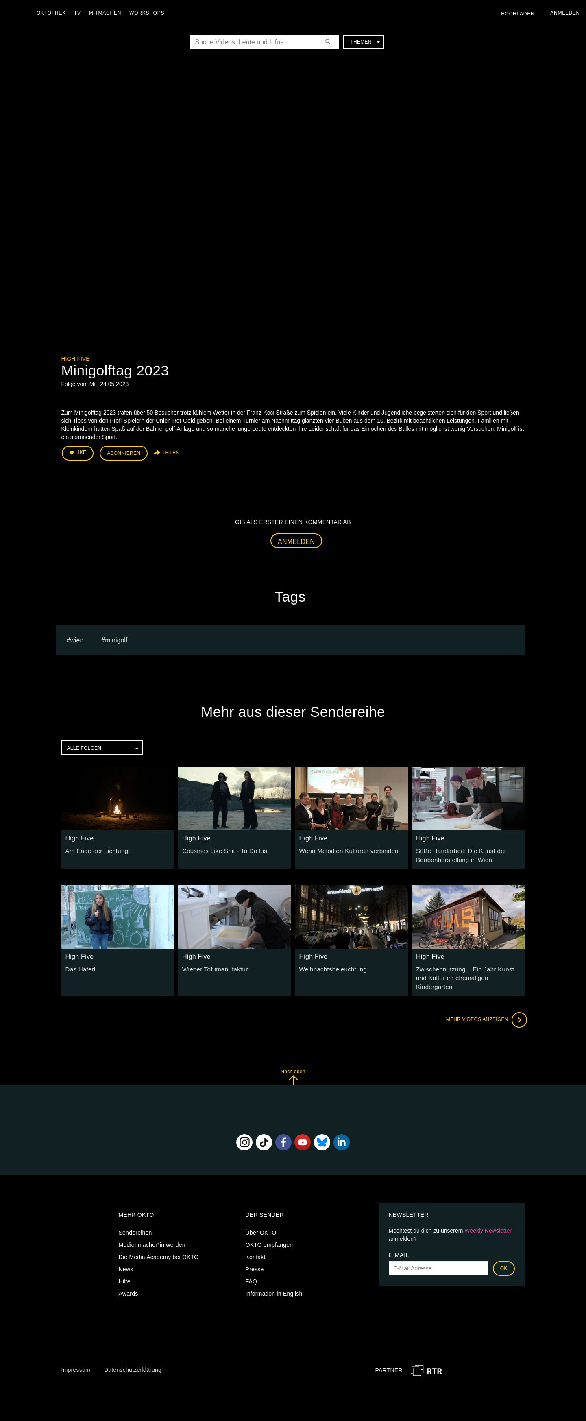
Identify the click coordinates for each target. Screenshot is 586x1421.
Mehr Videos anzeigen (484, 1006)
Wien (76, 638)
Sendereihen (135, 1219)
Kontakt (256, 1244)
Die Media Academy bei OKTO (159, 1244)
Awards (128, 1280)
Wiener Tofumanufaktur (212, 966)
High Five (75, 359)
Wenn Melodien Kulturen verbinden (345, 849)
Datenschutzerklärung (132, 1356)
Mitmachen (107, 13)
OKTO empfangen (269, 1232)
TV (79, 13)
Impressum (75, 1356)
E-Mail (399, 1242)
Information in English (274, 1280)
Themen (364, 42)
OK (504, 1255)
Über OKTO (261, 1219)
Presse (255, 1256)
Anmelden (296, 539)
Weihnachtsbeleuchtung (330, 966)
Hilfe (125, 1268)
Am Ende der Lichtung (94, 849)
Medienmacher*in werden (152, 1232)
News (126, 1256)
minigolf (116, 638)
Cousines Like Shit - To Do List (222, 849)
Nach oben (293, 1063)
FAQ (251, 1268)
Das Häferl (79, 966)
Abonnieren (123, 452)
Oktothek (53, 13)
